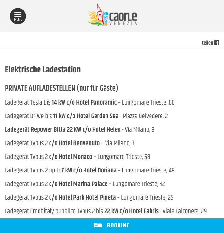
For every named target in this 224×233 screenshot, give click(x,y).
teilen (210, 43)
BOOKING (112, 226)
